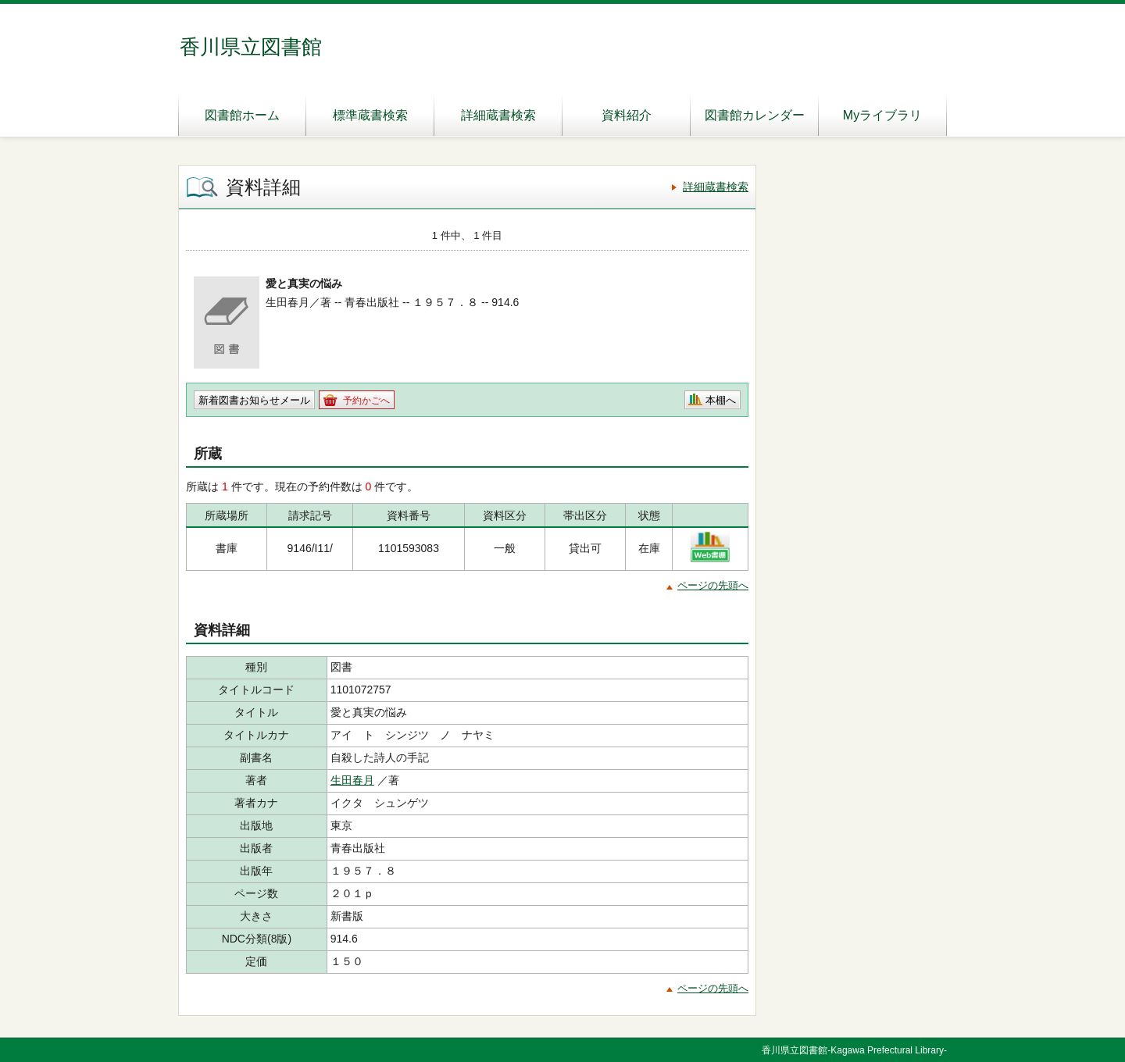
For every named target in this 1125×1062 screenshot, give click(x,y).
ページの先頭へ (712, 585)
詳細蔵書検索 (498, 115)
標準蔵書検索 (370, 115)
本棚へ (720, 400)
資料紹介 (627, 115)
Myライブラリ (882, 115)
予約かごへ (366, 400)
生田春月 (352, 780)
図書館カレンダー (755, 115)
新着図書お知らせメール (254, 400)
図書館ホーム (242, 115)
